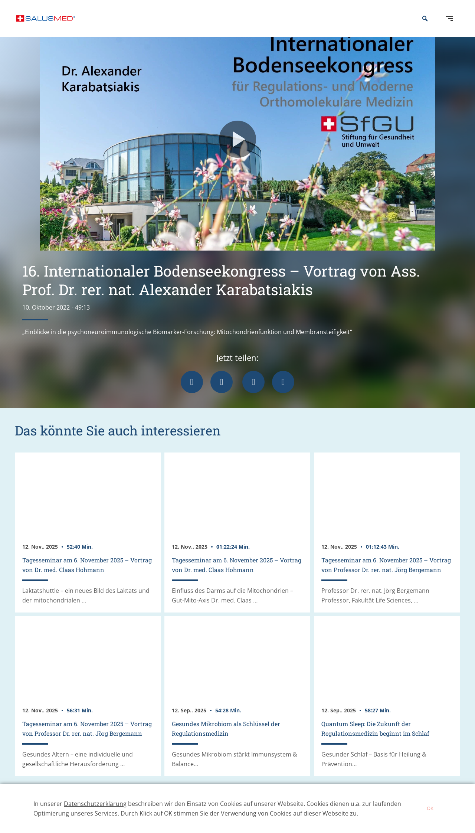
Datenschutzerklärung (95, 804)
